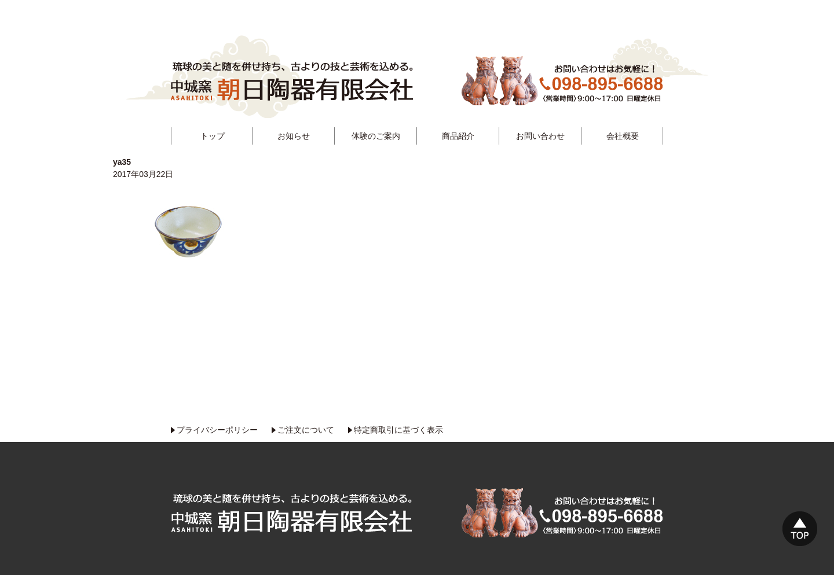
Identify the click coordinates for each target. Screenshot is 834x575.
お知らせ (293, 136)
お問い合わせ (540, 136)
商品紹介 (458, 136)
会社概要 (622, 136)
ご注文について (305, 429)
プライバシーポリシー (217, 429)
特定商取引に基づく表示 (398, 429)
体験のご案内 (376, 136)
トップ (212, 136)
